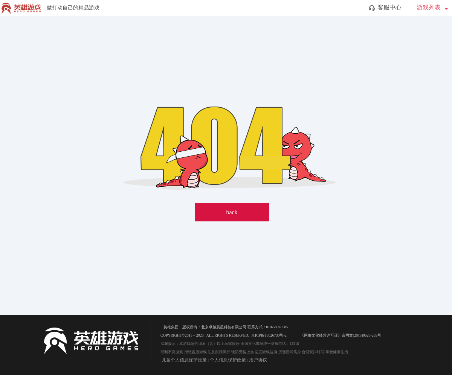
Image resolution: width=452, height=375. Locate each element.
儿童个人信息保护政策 (184, 360)
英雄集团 (171, 327)
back (231, 212)
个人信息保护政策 (228, 360)
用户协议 (258, 360)
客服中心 (385, 8)
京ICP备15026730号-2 (269, 335)
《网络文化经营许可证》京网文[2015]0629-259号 (337, 334)
